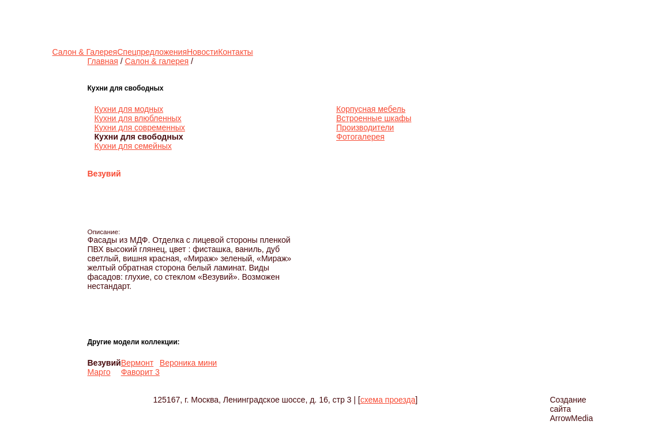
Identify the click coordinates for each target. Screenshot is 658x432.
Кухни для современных (140, 127)
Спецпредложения (152, 52)
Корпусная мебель (370, 109)
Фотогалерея (360, 136)
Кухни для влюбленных (138, 118)
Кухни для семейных (133, 146)
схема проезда (388, 399)
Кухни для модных (129, 109)
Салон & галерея (157, 61)
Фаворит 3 (140, 372)
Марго (99, 372)
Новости (202, 52)
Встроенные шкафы (373, 118)
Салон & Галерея (85, 52)
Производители (365, 127)
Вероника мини (188, 362)
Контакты (235, 52)
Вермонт (137, 362)
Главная (103, 61)
